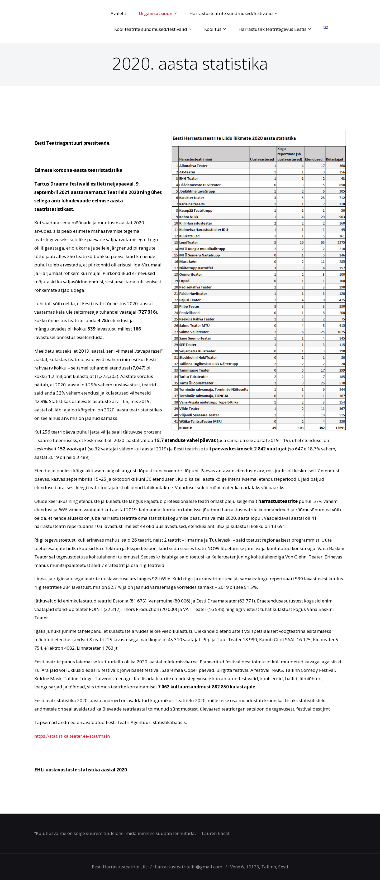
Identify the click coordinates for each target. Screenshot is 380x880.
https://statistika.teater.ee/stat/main (72, 736)
